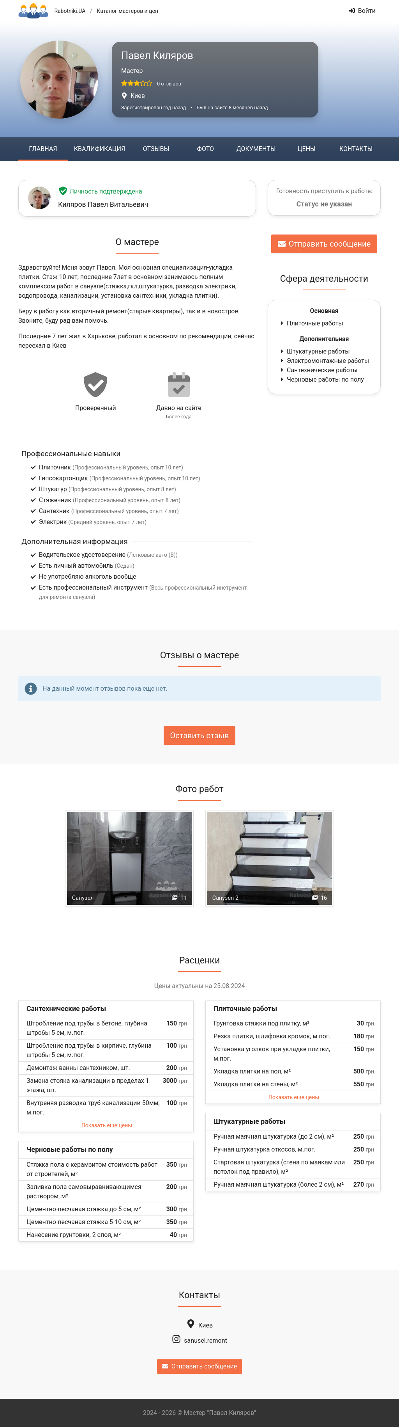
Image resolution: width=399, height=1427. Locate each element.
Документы (256, 149)
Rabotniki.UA (69, 11)
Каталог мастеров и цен (127, 11)
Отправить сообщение (324, 244)
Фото (205, 149)
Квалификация (99, 149)
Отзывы (156, 149)
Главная (43, 149)
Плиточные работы (311, 323)
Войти (362, 10)
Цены (307, 149)
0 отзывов (169, 84)
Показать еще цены (106, 1125)
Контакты (356, 149)
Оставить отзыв (199, 735)
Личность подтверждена (100, 191)
